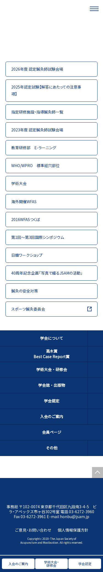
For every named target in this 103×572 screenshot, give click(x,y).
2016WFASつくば (25, 219)
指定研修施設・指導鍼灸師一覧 (37, 112)
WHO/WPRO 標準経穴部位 (35, 165)
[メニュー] (94, 9)
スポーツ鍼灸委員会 (28, 309)
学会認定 (51, 401)
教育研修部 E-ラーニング (33, 147)
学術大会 (19, 183)
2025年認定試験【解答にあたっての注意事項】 (46, 90)
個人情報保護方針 (73, 530)
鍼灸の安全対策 (24, 291)
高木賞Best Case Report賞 (51, 353)
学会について (51, 338)
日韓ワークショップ (27, 255)
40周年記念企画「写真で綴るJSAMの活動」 (47, 273)
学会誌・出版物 (51, 385)
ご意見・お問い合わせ (33, 530)
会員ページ (51, 432)
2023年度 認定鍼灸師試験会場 (37, 129)
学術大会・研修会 (51, 369)
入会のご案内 (51, 416)
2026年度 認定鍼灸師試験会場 (37, 69)
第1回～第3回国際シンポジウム (37, 237)
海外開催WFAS (24, 201)
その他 (51, 448)
